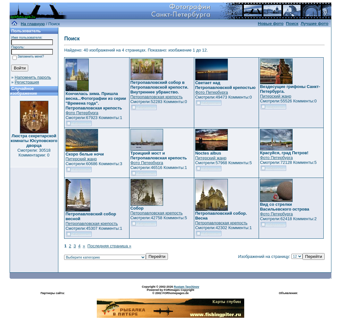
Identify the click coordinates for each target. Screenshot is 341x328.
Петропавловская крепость (156, 96)
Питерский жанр (275, 96)
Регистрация (27, 82)
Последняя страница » (109, 246)
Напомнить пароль (33, 77)
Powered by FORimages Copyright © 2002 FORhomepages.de (170, 291)
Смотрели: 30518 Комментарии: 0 (33, 152)
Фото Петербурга (81, 112)
